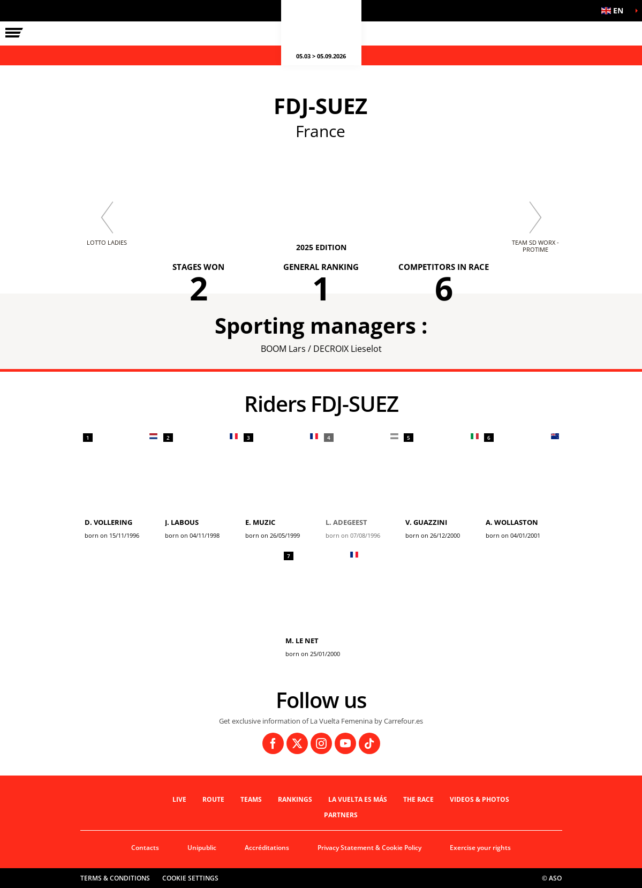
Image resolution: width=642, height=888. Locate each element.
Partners (341, 814)
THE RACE (418, 799)
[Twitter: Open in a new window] (297, 743)
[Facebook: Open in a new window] (273, 743)
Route (213, 799)
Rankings (295, 799)
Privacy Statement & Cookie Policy (369, 847)
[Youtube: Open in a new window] (345, 743)
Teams (251, 799)
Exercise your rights (480, 847)
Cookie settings (190, 878)
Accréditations (267, 847)
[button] (615, 10)
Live (179, 799)
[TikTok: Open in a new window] (369, 743)
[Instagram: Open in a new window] (321, 743)
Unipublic (201, 847)
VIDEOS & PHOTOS (479, 799)
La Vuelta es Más (357, 799)
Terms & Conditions (115, 878)
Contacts (145, 847)
